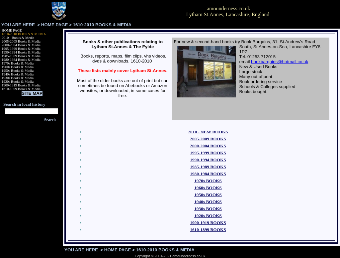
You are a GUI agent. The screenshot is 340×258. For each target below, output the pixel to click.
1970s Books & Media (18, 63)
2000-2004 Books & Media (21, 45)
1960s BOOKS (208, 187)
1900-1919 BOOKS (208, 222)
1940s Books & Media (18, 74)
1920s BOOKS (208, 215)
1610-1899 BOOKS (208, 229)
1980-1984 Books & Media (21, 60)
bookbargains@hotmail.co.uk (279, 61)
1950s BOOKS (208, 194)
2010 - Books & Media (18, 38)
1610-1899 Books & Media (21, 89)
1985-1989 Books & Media (21, 56)
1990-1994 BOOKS (208, 159)
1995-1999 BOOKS (208, 152)
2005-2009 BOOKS (208, 138)
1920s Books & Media (18, 81)
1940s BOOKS (208, 201)
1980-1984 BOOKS (208, 173)
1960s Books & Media (18, 67)
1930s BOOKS (208, 208)
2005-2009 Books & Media (21, 41)
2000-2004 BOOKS (208, 145)
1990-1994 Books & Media (21, 52)
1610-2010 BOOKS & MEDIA (24, 34)
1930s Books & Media (18, 78)
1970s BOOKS (208, 180)
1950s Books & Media (18, 70)
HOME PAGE (54, 24)
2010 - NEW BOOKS (208, 131)
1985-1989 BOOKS (208, 166)
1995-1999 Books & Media (21, 49)
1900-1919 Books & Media (21, 85)
